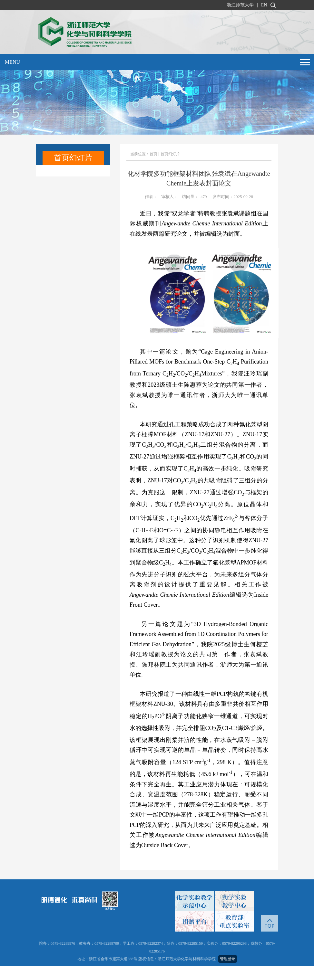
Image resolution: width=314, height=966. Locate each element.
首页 (153, 154)
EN (264, 5)
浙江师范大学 (240, 5)
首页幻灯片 (170, 154)
